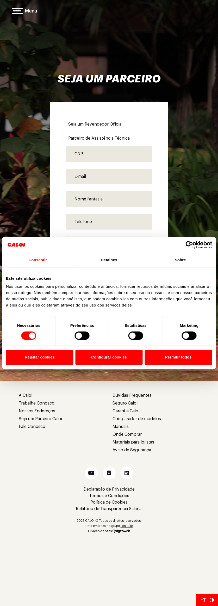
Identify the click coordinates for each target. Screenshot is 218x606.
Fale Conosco (32, 427)
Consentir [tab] (37, 260)
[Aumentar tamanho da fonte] (203, 600)
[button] (91, 472)
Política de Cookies (109, 502)
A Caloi (25, 395)
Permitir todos (178, 357)
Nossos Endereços (37, 411)
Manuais (121, 427)
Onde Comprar (127, 434)
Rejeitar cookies (40, 357)
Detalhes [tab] (109, 260)
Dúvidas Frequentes (132, 395)
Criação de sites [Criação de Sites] (100, 531)
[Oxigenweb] (121, 531)
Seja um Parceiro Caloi (40, 419)
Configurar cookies (109, 357)
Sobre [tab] (180, 260)
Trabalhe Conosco (36, 403)
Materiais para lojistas (133, 442)
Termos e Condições (109, 496)
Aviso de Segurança (132, 450)
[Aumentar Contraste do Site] (212, 600)
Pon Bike (127, 525)
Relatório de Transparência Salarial (109, 509)
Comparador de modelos (137, 419)
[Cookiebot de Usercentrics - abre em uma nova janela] (189, 245)
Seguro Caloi (125, 403)
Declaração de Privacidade (109, 489)
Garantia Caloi (126, 411)
